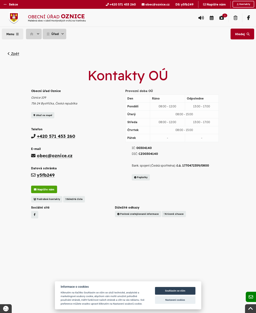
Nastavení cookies (175, 300)
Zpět (13, 53)
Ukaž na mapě (42, 115)
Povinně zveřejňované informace (138, 214)
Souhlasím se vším (175, 290)
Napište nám (44, 189)
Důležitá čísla (74, 199)
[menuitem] (34, 34)
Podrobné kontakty (46, 199)
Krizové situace (174, 214)
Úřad (52, 34)
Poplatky (140, 177)
